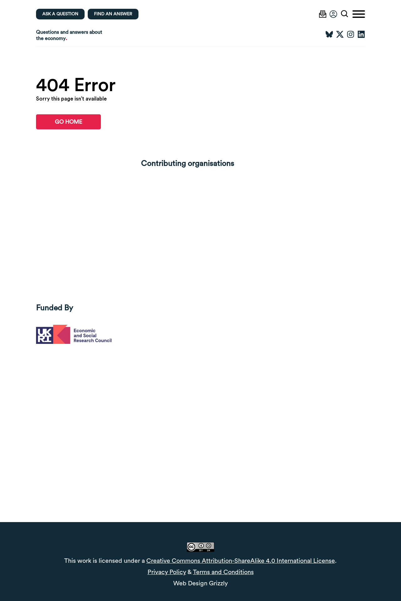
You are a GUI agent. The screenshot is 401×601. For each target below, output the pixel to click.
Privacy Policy (167, 572)
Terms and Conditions (223, 572)
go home (68, 122)
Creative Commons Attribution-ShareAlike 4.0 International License (240, 561)
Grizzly (218, 583)
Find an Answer (113, 14)
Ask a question (60, 14)
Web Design (190, 583)
